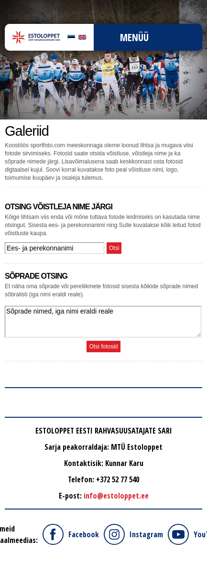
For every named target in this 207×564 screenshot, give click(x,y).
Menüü (134, 37)
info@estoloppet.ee (116, 495)
